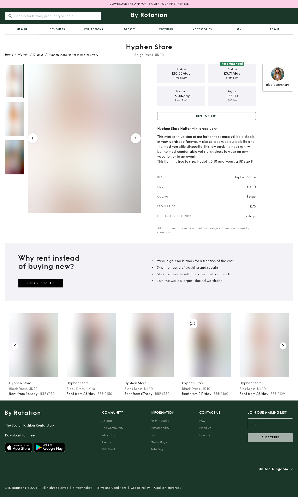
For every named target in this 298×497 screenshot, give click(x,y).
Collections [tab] (93, 29)
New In (22, 29)
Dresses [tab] (130, 29)
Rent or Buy (206, 116)
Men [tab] (239, 29)
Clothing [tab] (166, 29)
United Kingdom (273, 469)
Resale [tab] (275, 29)
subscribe (270, 437)
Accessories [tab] (202, 29)
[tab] (22, 29)
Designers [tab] (57, 29)
